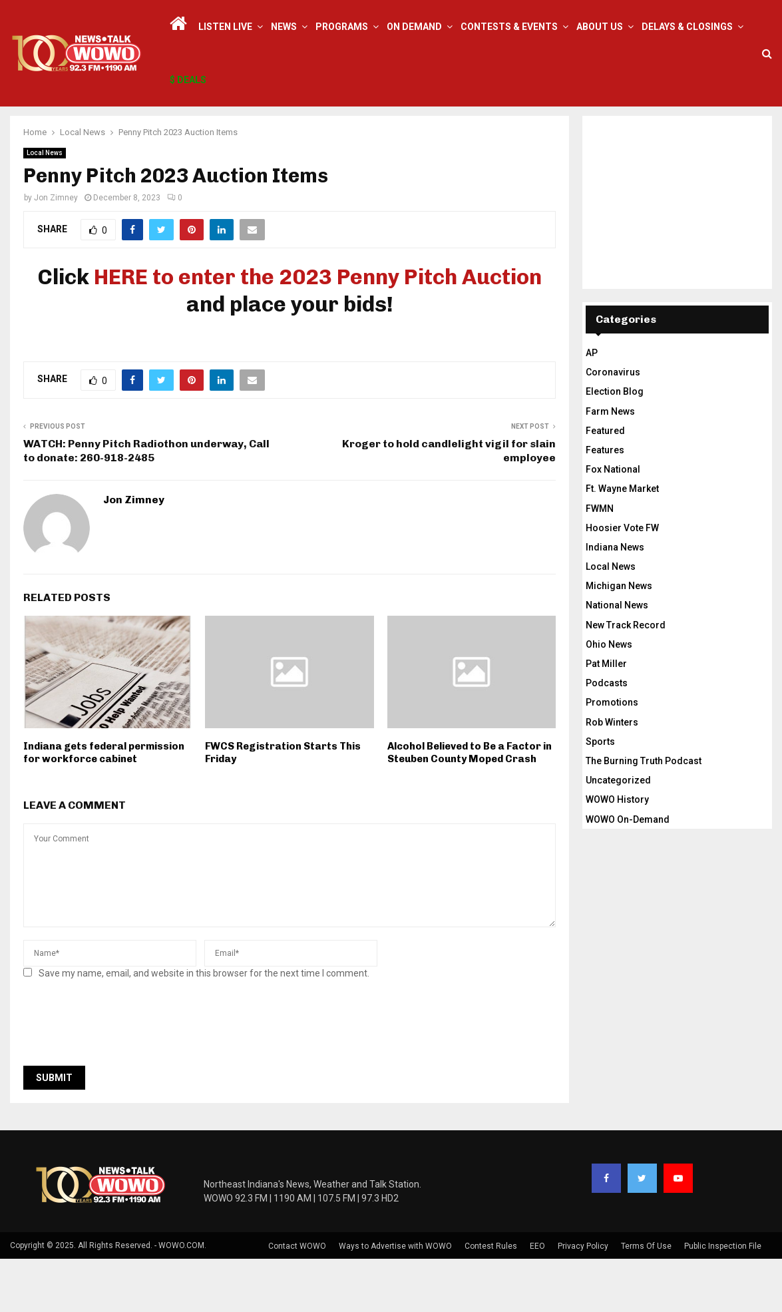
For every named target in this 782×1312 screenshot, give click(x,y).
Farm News (610, 464)
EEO (537, 1299)
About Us (599, 26)
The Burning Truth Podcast (643, 814)
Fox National (613, 522)
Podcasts (607, 736)
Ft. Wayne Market (622, 542)
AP (592, 406)
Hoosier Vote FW (622, 581)
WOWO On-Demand (628, 872)
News (284, 26)
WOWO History (617, 852)
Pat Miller (606, 717)
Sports (600, 794)
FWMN (600, 561)
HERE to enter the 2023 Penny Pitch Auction (318, 330)
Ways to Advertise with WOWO (395, 1299)
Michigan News (619, 639)
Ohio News (609, 697)
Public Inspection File (722, 1299)
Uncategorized (618, 833)
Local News (45, 206)
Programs (341, 26)
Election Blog (615, 444)
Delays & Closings (687, 26)
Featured (605, 484)
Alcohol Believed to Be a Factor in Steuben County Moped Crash (469, 806)
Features (605, 503)
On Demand (414, 26)
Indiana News (615, 600)
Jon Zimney (56, 251)
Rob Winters (612, 775)
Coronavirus (613, 425)
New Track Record (626, 678)
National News (617, 658)
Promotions (612, 755)
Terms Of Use (646, 1299)
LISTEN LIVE (225, 26)
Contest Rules (491, 1299)
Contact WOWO (297, 1299)
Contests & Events (509, 26)
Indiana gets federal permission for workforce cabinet (103, 806)
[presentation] (124, 1080)
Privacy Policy (583, 1299)
